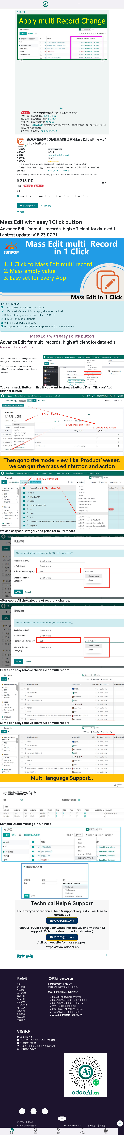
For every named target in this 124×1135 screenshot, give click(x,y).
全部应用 (21, 12)
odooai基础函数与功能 (58, 155)
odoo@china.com (62, 920)
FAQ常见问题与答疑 (49, 131)
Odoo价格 (21, 993)
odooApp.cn (37, 125)
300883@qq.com (62, 937)
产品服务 (21, 990)
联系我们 (21, 1014)
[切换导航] (79, 4)
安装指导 (52, 119)
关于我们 (21, 987)
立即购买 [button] (46, 206)
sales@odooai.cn (28, 1043)
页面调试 (21, 1020)
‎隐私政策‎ (21, 1011)
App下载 (21, 999)
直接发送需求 (26, 1037)
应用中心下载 (50, 116)
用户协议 (21, 1008)
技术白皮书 (22, 1005)
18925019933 (41, 1040)
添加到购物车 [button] (27, 206)
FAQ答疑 (21, 1017)
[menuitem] (11, 1131)
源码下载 (21, 996)
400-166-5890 (27, 1040)
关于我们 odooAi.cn (61, 979)
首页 (19, 984)
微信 (51, 1040)
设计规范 (21, 1002)
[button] (21, 60)
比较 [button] (20, 212)
